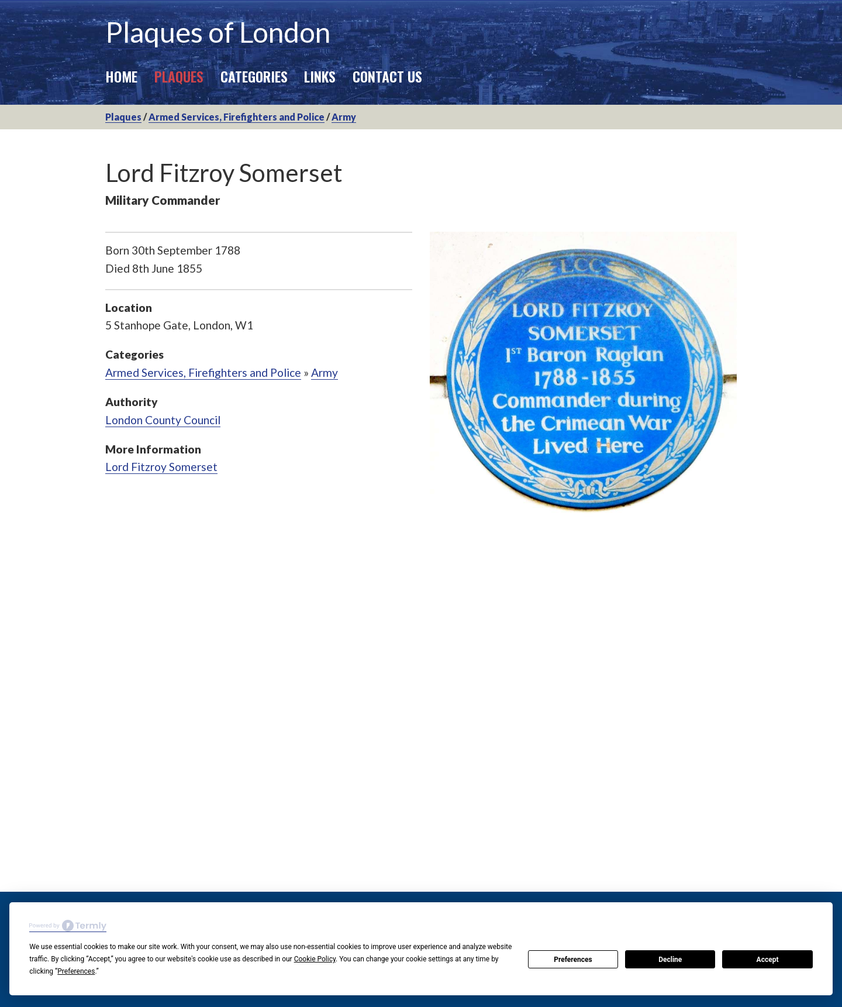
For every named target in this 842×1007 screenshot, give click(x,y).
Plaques (178, 76)
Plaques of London (217, 32)
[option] (583, 380)
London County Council (162, 420)
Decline (670, 960)
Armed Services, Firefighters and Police (237, 116)
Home (121, 76)
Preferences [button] (76, 971)
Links (320, 76)
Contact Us (387, 76)
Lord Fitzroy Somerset (161, 466)
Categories (254, 76)
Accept (768, 960)
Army (344, 116)
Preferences (573, 960)
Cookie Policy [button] (315, 959)
